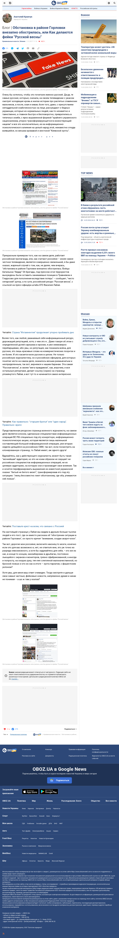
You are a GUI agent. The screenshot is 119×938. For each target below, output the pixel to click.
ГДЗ (23, 823)
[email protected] (29, 921)
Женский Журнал (58, 861)
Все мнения (87, 467)
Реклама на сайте (28, 756)
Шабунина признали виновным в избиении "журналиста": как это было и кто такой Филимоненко (93, 409)
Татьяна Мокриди (89, 360)
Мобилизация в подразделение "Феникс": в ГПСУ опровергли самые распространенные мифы (90, 99)
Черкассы (56, 808)
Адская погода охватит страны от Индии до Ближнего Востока (98, 58)
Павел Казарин (88, 344)
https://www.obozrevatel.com (81, 872)
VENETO (74, 8)
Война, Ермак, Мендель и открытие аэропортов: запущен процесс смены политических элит (92, 322)
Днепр (48, 808)
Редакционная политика (18, 734)
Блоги (78, 801)
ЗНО (55, 823)
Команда (48, 749)
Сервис (55, 831)
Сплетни (32, 861)
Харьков (31, 808)
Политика (21, 801)
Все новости (111, 801)
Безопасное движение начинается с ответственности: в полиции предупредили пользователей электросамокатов (92, 74)
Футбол (24, 816)
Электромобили (38, 831)
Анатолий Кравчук (23, 16)
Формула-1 (56, 816)
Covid (51, 853)
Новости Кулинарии (46, 838)
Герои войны (27, 8)
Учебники (30, 823)
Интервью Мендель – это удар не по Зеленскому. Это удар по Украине (94, 354)
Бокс (48, 816)
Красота (41, 861)
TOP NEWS (87, 173)
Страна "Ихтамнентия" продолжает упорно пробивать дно (43, 332)
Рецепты (25, 838)
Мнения (85, 314)
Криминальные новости (52, 734)
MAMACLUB (43, 853)
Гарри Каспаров (88, 444)
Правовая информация (77, 749)
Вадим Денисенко (89, 329)
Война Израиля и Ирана (59, 8)
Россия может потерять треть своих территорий (93, 439)
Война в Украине (40, 8)
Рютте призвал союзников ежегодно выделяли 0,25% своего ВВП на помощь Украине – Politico (98, 253)
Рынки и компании (29, 846)
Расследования (68, 801)
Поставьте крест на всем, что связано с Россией (38, 526)
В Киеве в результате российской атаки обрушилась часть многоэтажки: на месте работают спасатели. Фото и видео (98, 208)
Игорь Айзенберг (88, 431)
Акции (48, 831)
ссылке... (15, 679)
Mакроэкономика (44, 846)
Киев (24, 808)
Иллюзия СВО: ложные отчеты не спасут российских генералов (93, 454)
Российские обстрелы (88, 8)
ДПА (50, 823)
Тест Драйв (26, 831)
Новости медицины (29, 853)
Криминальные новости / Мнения (13, 41)
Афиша (24, 861)
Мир (34, 801)
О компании (26, 749)
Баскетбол (33, 816)
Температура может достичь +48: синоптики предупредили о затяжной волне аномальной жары (99, 50)
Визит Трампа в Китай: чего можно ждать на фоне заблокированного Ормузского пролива (94, 425)
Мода (48, 861)
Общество (95, 801)
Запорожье (40, 808)
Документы (49, 756)
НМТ (61, 823)
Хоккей (41, 816)
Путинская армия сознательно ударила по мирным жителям (97, 216)
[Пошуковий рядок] (114, 3)
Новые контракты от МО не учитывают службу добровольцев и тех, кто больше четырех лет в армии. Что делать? (94, 338)
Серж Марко (87, 460)
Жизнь (50, 801)
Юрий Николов (88, 415)
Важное (85, 15)
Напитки (34, 838)
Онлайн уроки (41, 823)
